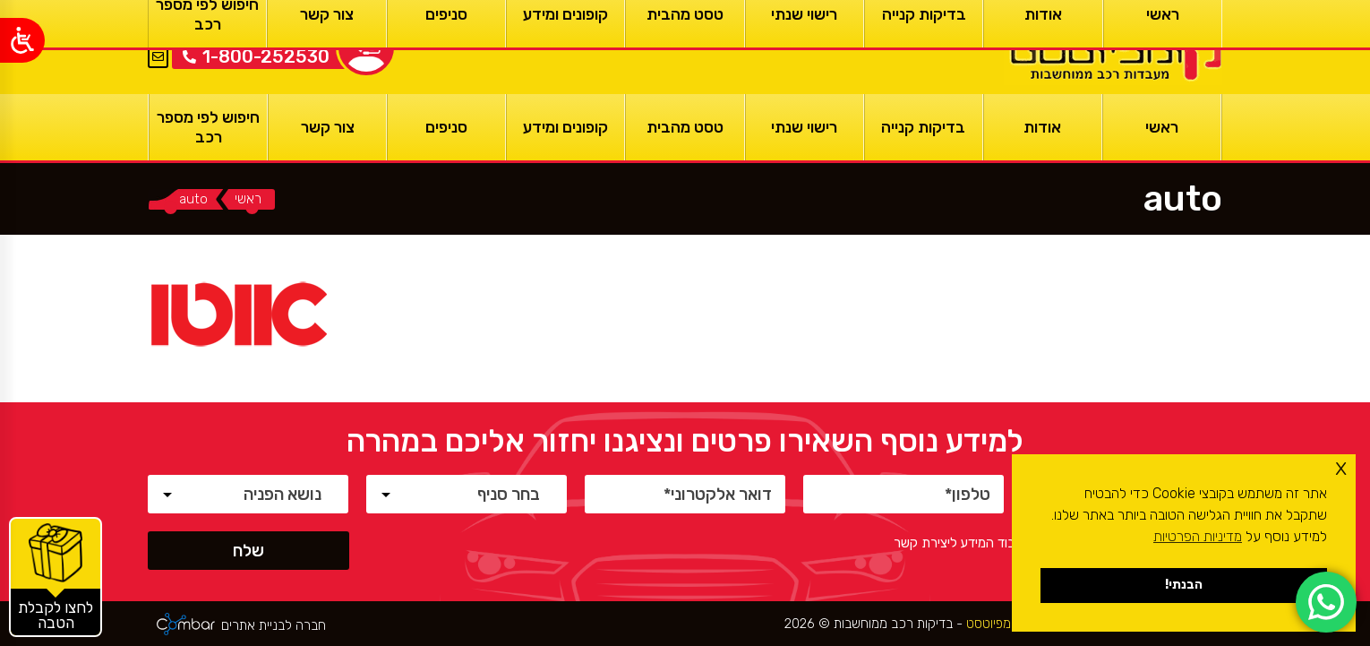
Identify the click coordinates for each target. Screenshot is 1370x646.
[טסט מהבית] (684, 127)
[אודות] (1042, 127)
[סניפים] (446, 127)
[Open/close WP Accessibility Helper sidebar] (22, 40)
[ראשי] (1113, 47)
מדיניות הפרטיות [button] (1197, 536)
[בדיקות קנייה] (923, 127)
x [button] (1341, 467)
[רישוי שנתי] (804, 127)
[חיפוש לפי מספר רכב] (208, 127)
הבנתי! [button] (1184, 584)
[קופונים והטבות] (55, 577)
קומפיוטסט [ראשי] (992, 624)
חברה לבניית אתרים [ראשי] (273, 626)
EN (158, 35)
